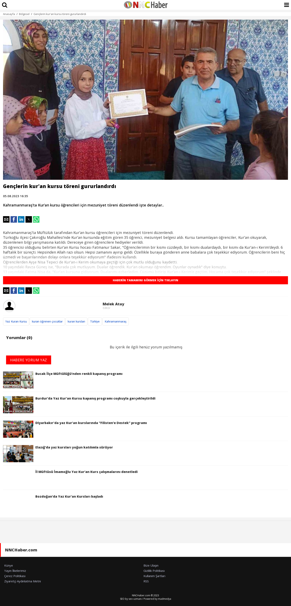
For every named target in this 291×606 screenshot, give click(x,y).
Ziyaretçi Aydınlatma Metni (22, 581)
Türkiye (95, 321)
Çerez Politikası (14, 576)
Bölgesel (24, 14)
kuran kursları (76, 321)
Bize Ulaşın (150, 565)
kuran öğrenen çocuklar (47, 321)
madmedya (164, 599)
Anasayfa (9, 14)
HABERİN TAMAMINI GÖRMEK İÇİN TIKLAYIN (145, 280)
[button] (6, 219)
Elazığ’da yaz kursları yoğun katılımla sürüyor (58, 453)
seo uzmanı (135, 599)
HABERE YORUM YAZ (28, 359)
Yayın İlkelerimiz (15, 571)
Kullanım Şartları (154, 576)
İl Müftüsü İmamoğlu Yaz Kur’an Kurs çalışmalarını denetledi (70, 478)
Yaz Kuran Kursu (16, 321)
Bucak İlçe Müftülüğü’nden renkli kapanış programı (62, 380)
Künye (8, 565)
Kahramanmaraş (116, 321)
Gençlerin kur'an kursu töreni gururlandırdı (60, 14)
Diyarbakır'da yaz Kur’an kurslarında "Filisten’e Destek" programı (75, 429)
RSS (146, 581)
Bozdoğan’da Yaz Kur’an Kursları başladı (53, 502)
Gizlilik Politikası (154, 571)
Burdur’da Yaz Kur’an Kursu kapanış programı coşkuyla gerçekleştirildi (79, 404)
